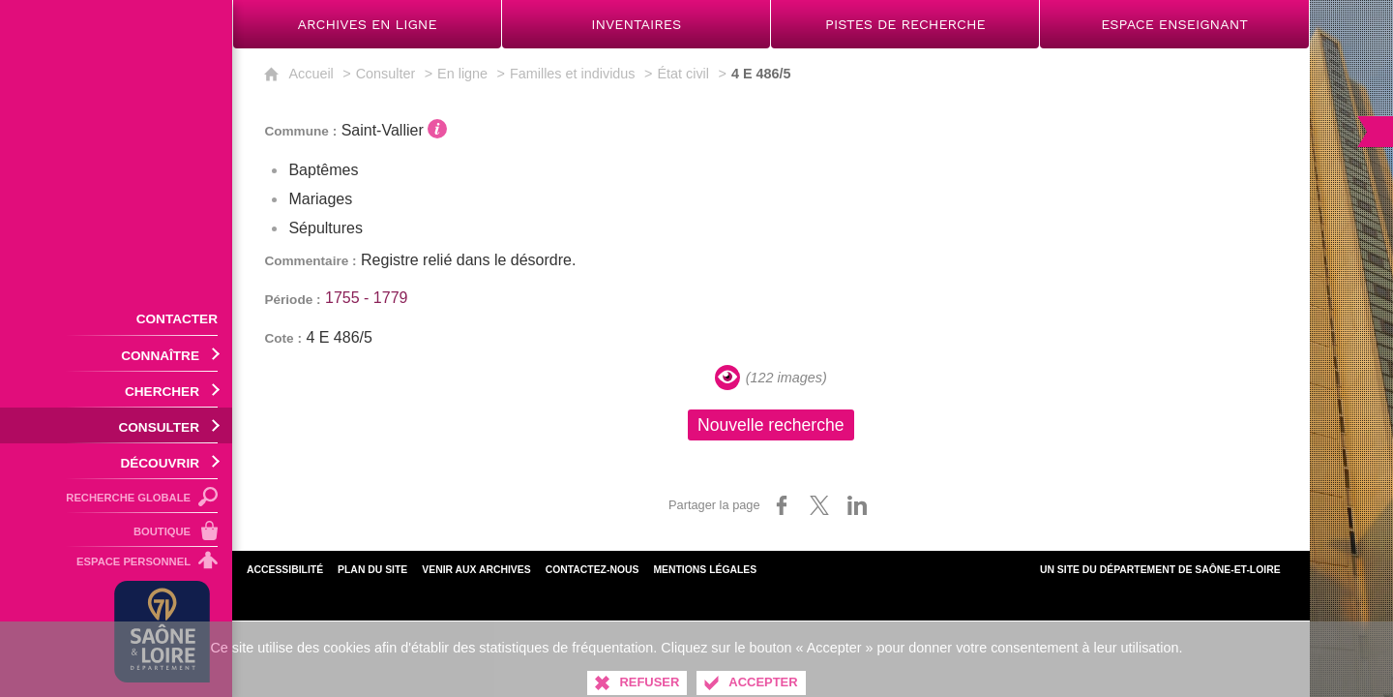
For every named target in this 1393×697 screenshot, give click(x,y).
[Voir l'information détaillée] (437, 128)
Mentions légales (704, 569)
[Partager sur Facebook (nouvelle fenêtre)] (781, 505)
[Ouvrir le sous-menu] (116, 354)
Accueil (310, 73)
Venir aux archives (476, 569)
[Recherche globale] (116, 496)
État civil (683, 73)
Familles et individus (573, 73)
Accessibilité (285, 569)
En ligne (462, 73)
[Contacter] (116, 317)
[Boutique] (116, 530)
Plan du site (372, 569)
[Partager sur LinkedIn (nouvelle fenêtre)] (857, 505)
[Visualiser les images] (727, 377)
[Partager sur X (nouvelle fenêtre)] (819, 505)
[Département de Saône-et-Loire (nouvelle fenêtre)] (162, 631)
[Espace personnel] (116, 564)
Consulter (386, 73)
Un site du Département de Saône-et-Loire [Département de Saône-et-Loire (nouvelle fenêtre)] (1160, 569)
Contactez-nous (592, 569)
